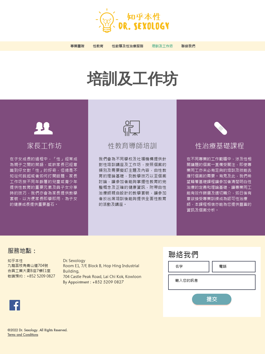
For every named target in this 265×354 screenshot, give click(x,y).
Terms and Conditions (23, 334)
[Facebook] (14, 305)
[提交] (211, 299)
